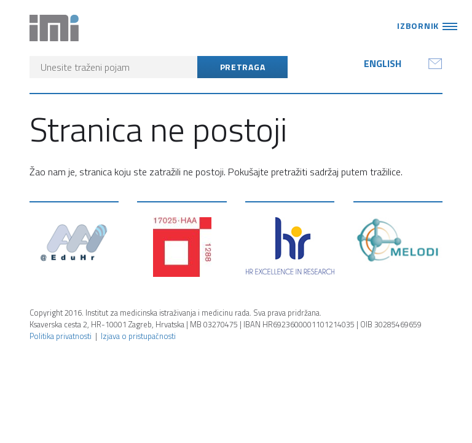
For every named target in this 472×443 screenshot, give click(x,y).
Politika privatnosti (61, 336)
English (382, 63)
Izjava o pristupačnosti (138, 336)
